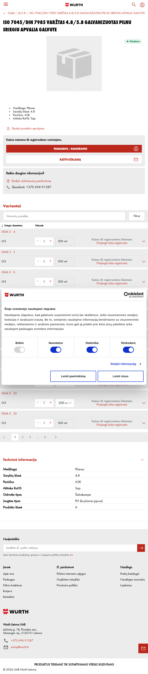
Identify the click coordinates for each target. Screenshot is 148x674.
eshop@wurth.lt (20, 645)
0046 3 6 (8, 272)
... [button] (37, 437)
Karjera (7, 589)
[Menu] (5, 4)
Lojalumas (126, 583)
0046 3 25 (9, 393)
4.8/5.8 (21, 13)
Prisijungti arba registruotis (112, 243)
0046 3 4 (8, 232)
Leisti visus (121, 376)
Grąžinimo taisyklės (68, 577)
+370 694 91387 (22, 638)
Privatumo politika (67, 583)
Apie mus (8, 571)
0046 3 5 (8, 252)
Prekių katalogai (129, 571)
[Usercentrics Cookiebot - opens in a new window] (127, 295)
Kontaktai (8, 594)
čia (71, 552)
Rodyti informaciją (123, 363)
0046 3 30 (9, 413)
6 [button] (45, 437)
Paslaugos (9, 577)
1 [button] (15, 437)
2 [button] (23, 437)
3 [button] (30, 437)
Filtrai (137, 216)
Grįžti (8, 13)
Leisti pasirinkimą (73, 376)
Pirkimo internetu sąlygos (71, 571)
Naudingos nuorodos (132, 577)
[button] (55, 437)
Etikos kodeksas (12, 583)
